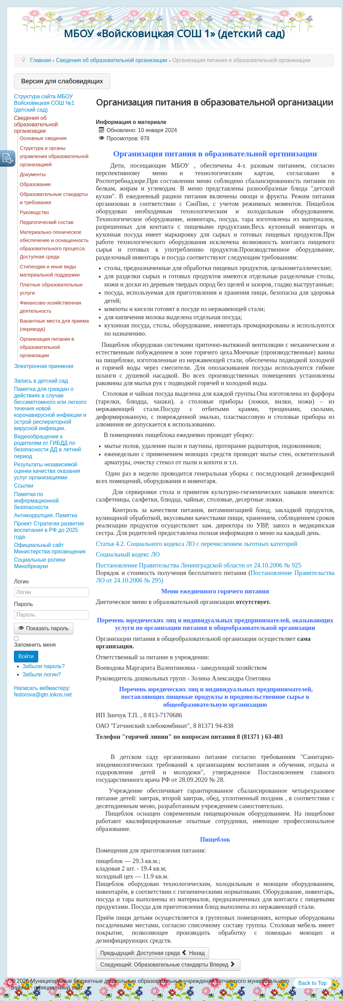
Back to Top (312, 983)
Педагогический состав (46, 222)
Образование (35, 184)
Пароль (23, 604)
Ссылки (23, 486)
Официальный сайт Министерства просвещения (50, 548)
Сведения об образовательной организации (36, 124)
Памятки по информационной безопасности (36, 500)
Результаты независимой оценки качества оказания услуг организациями (47, 471)
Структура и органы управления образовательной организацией (54, 156)
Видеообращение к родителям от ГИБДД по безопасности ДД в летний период (47, 446)
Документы (33, 174)
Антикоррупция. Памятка (45, 515)
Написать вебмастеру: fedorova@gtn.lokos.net (43, 691)
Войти (26, 656)
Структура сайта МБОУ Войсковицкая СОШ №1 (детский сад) (44, 103)
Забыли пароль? (44, 666)
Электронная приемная (43, 366)
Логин (21, 581)
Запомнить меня (35, 645)
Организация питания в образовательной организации (47, 347)
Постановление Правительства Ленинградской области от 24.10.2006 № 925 (198, 565)
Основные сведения (43, 138)
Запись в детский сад (41, 381)
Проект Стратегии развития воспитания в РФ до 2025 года (49, 530)
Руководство (34, 212)
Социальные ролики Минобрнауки (39, 563)
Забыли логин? (42, 674)
